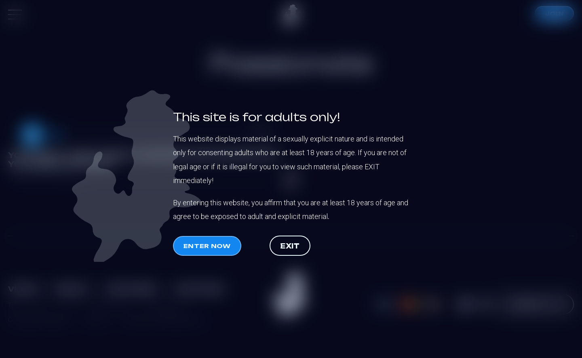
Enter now (207, 245)
